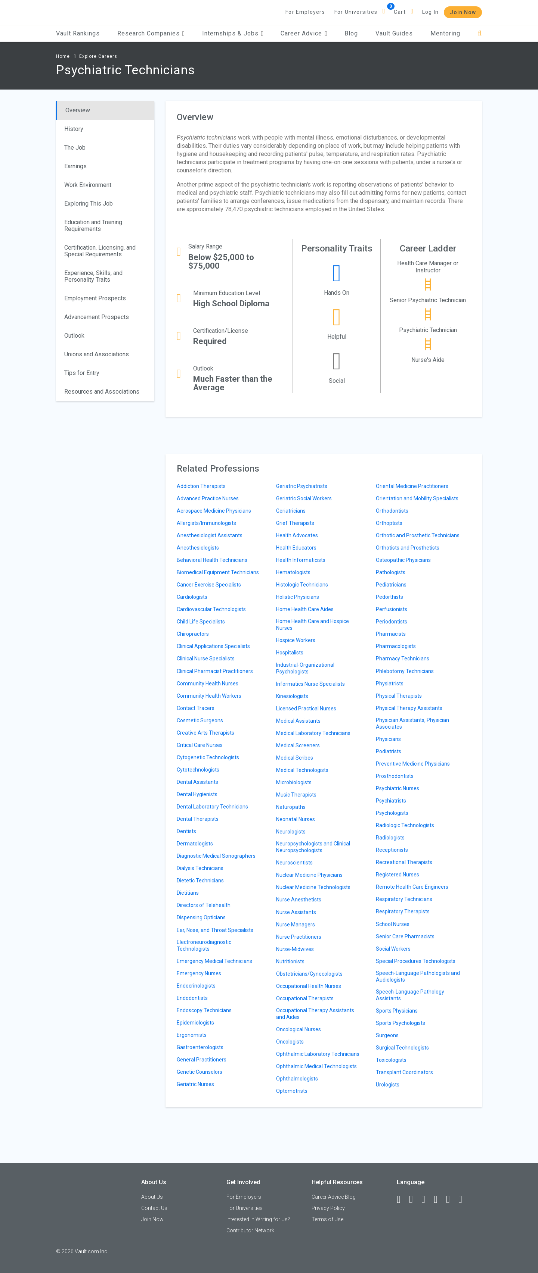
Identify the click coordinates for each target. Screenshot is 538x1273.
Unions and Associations (96, 354)
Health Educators (296, 548)
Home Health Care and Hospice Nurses (312, 624)
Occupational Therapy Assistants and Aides (315, 1013)
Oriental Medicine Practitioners (412, 486)
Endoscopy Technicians (204, 1010)
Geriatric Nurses (195, 1084)
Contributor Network (250, 1230)
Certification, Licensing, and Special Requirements (100, 251)
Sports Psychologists (400, 1023)
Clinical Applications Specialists (213, 646)
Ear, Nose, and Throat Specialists (215, 930)
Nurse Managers (295, 925)
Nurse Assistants (296, 912)
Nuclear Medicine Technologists (313, 887)
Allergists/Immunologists (206, 523)
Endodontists (192, 998)
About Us (152, 1197)
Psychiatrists (391, 801)
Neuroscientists (294, 863)
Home (63, 56)
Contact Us (154, 1208)
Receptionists (392, 850)
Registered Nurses (397, 875)
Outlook (74, 335)
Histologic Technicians (302, 585)
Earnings (75, 166)
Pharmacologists (396, 646)
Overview (77, 110)
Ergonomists (192, 1035)
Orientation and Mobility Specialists (417, 498)
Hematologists (293, 572)
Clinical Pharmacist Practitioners (215, 671)
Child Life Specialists (201, 622)
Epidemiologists (195, 1023)
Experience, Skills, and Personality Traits (93, 276)
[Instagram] (439, 1199)
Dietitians (188, 893)
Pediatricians (391, 585)
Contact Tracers (195, 708)
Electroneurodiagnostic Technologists (204, 945)
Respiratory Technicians (404, 899)
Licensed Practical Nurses (306, 708)
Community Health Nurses (207, 683)
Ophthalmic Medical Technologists (316, 1066)
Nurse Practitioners (298, 937)
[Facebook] (402, 1199)
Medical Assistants (298, 721)
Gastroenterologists (200, 1047)
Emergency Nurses (199, 973)
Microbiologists (294, 782)
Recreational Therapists (404, 862)
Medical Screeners (298, 745)
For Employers (305, 12)
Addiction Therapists (201, 486)
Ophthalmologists (297, 1079)
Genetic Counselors (199, 1072)
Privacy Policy (328, 1208)
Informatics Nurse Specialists (310, 684)
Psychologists (392, 813)
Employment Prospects (95, 298)
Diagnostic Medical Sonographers (216, 856)
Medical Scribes (294, 758)
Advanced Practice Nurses (208, 498)
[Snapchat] (463, 1199)
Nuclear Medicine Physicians (309, 875)
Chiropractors (193, 634)
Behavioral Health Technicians (212, 560)
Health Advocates (297, 535)
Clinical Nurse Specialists (206, 658)
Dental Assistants (197, 782)
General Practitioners (201, 1060)
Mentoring (445, 33)
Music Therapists (296, 795)
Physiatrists (390, 683)
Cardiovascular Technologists (211, 609)
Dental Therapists (198, 819)
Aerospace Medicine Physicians (214, 511)
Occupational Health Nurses (308, 986)
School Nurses (392, 924)
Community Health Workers (209, 696)
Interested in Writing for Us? (258, 1219)
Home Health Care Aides (305, 609)
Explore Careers (98, 56)
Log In (430, 12)
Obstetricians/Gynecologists (309, 974)
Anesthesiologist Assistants (209, 535)
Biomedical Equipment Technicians (218, 572)
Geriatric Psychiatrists (301, 486)
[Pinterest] (451, 1199)
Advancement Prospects (96, 316)
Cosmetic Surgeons (200, 720)
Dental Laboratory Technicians (212, 807)
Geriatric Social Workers (304, 498)
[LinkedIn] (414, 1199)
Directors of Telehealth (204, 905)
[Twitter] (426, 1199)
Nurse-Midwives (295, 949)
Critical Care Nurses (200, 745)
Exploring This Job (88, 203)
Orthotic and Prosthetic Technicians (418, 535)
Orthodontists (392, 511)
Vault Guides (394, 33)
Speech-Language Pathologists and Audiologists (418, 976)
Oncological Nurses (298, 1029)
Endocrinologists (196, 986)
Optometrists (291, 1091)
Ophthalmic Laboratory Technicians (317, 1054)
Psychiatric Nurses (397, 788)
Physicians (388, 739)
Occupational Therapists (305, 998)
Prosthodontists (395, 776)
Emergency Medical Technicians (214, 961)
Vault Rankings (78, 33)
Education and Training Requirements (93, 225)
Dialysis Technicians (200, 868)
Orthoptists (389, 523)
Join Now (463, 12)
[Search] (480, 33)
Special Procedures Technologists (415, 961)
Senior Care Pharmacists (405, 936)
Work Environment (87, 184)
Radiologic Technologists (405, 825)
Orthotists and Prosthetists (407, 548)
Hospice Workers (295, 640)
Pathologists (390, 572)
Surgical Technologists (402, 1048)
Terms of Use (327, 1219)
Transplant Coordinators (404, 1072)
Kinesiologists (292, 696)
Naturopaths (291, 807)
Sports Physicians (397, 1011)
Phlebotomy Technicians (405, 671)
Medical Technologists (302, 770)
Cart (400, 12)
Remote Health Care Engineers (412, 887)
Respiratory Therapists (403, 911)
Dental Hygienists (197, 794)
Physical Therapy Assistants (409, 708)
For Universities (355, 12)
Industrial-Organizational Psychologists (305, 668)
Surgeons (387, 1035)
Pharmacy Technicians (402, 658)
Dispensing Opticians (201, 917)
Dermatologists (195, 844)
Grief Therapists (295, 523)
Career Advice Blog (334, 1197)
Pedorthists (389, 597)
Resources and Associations (101, 391)
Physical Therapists (399, 696)
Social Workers (393, 949)
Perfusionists (391, 609)
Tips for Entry (81, 372)
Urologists (387, 1085)
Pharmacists (391, 634)
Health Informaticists (300, 560)
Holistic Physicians (297, 597)
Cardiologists (192, 597)
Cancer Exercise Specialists (209, 585)
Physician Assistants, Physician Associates (412, 723)
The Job (75, 147)
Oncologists (290, 1042)
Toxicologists (391, 1060)
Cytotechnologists (198, 770)
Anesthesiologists (198, 548)
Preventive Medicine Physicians (413, 764)
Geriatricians (291, 511)
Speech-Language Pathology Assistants (410, 995)
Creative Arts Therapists (205, 733)
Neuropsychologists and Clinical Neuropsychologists (313, 847)
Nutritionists (290, 961)
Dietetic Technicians (200, 880)
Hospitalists (289, 653)
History (73, 128)
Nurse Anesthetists (298, 900)
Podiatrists (388, 751)
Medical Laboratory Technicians (313, 733)
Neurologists (291, 832)
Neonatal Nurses (295, 819)
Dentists (186, 831)
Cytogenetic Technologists (208, 757)
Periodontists (391, 622)
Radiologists (390, 838)
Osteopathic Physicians (403, 560)
